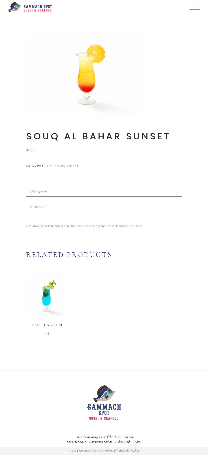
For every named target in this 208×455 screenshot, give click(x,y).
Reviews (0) (39, 206)
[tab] (104, 191)
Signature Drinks (63, 165)
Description (38, 191)
